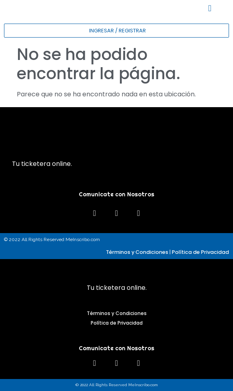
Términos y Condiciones (137, 252)
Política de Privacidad (200, 252)
